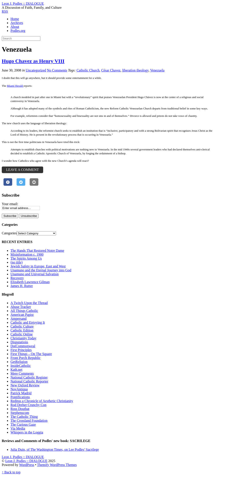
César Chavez (110, 70)
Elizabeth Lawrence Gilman (29, 282)
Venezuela (157, 70)
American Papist (22, 314)
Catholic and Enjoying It (27, 322)
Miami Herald (15, 85)
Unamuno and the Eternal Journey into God (40, 270)
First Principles (21, 350)
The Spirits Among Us (26, 258)
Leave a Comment (22, 170)
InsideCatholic (20, 365)
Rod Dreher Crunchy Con (28, 405)
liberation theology (135, 70)
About (14, 27)
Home (14, 19)
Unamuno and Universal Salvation (34, 274)
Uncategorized (36, 70)
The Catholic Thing (24, 416)
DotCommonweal (22, 346)
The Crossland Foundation (29, 420)
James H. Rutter (21, 286)
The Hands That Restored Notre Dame (37, 250)
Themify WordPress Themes (57, 465)
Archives (16, 23)
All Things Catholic (24, 311)
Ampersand (18, 318)
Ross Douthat (19, 409)
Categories (9, 233)
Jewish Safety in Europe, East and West (38, 266)
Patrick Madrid (20, 393)
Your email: (10, 204)
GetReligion (18, 362)
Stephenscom (19, 413)
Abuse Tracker (20, 307)
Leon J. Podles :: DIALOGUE (26, 461)
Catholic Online (21, 334)
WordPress (26, 465)
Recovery (17, 278)
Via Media (17, 428)
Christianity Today (23, 338)
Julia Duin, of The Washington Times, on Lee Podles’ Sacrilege (54, 449)
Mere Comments (22, 373)
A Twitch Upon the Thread (29, 303)
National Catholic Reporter (29, 381)
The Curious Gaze (23, 424)
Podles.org (17, 30)
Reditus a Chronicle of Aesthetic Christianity (41, 401)
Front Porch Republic (25, 358)
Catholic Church (88, 70)
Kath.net (16, 369)
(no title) (16, 262)
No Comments (57, 70)
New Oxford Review (24, 385)
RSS (5, 11)
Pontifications (20, 397)
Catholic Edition (21, 330)
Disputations (19, 342)
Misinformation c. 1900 (27, 254)
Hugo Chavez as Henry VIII (33, 61)
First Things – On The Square (31, 354)
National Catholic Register (29, 377)
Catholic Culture (22, 326)
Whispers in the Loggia (26, 432)
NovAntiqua (19, 389)
